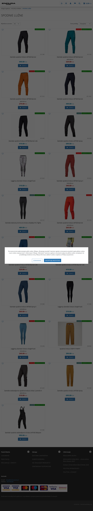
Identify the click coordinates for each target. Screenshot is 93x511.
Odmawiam (37, 260)
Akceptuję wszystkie (52, 260)
